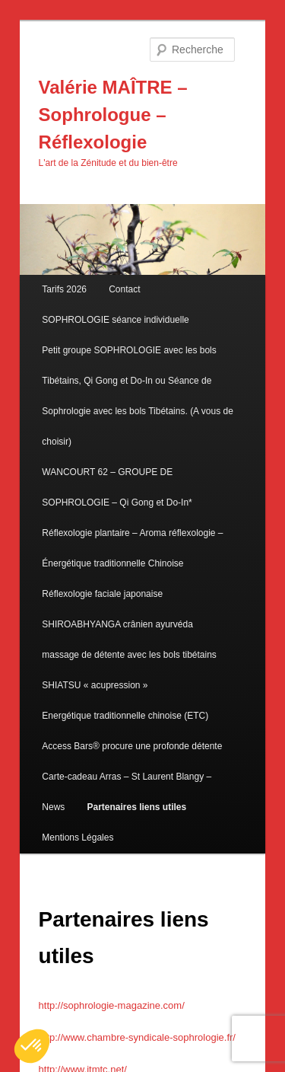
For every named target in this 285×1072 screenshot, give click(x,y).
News (53, 807)
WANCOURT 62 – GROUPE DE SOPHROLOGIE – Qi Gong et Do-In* (117, 487)
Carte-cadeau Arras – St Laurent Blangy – (126, 776)
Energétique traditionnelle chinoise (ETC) (125, 715)
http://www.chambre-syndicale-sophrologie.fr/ (137, 1037)
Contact (124, 289)
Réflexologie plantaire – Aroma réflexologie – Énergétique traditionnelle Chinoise (132, 548)
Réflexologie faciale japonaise (102, 594)
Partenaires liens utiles (136, 807)
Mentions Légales (77, 837)
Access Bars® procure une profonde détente (132, 746)
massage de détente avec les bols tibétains (129, 654)
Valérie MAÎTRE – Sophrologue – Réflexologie (113, 114)
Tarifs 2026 (64, 289)
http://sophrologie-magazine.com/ (112, 1005)
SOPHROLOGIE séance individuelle (115, 319)
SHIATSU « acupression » (94, 685)
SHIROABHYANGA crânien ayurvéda (117, 624)
